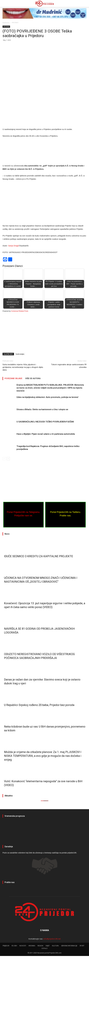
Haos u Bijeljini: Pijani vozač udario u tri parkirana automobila (46, 493)
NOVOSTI (22, 1005)
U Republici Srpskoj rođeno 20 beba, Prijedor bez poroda (39, 764)
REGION (40, 1005)
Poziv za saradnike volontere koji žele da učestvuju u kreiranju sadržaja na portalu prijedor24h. (40, 912)
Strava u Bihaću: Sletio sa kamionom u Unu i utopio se (42, 468)
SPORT (82, 1005)
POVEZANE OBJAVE (13, 437)
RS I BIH (14, 1005)
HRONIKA (15, 22)
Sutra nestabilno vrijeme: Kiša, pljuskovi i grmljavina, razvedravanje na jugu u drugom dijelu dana (23, 426)
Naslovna (6, 22)
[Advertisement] (44, 62)
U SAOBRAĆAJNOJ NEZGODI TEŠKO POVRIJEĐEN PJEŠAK (45, 481)
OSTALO (44, 1007)
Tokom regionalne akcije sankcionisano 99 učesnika (68, 425)
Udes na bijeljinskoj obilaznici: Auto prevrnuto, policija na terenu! (47, 456)
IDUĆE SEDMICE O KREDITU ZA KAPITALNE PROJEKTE (38, 615)
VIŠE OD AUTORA (33, 437)
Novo (7, 593)
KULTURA (55, 1005)
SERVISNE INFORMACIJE (69, 1005)
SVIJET (48, 1005)
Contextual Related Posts (19, 370)
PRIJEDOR (44, 889)
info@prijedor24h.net (52, 998)
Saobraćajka (20, 413)
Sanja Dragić (13, 305)
